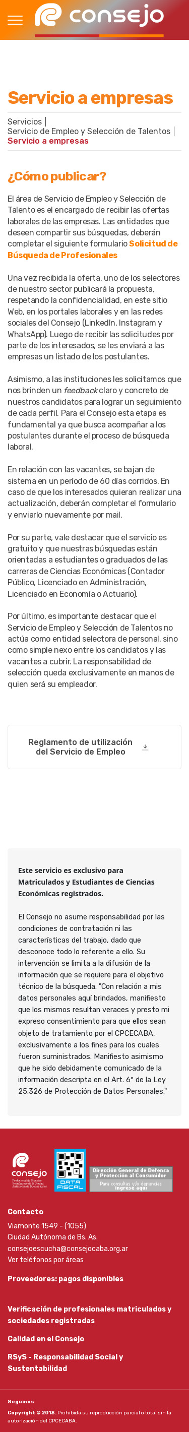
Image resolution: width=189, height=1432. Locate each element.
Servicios (25, 122)
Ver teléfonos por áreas (46, 1260)
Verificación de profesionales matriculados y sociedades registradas (89, 1315)
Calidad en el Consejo (46, 1339)
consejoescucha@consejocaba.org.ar (68, 1248)
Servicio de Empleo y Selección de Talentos (89, 131)
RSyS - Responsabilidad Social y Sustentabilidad (65, 1363)
